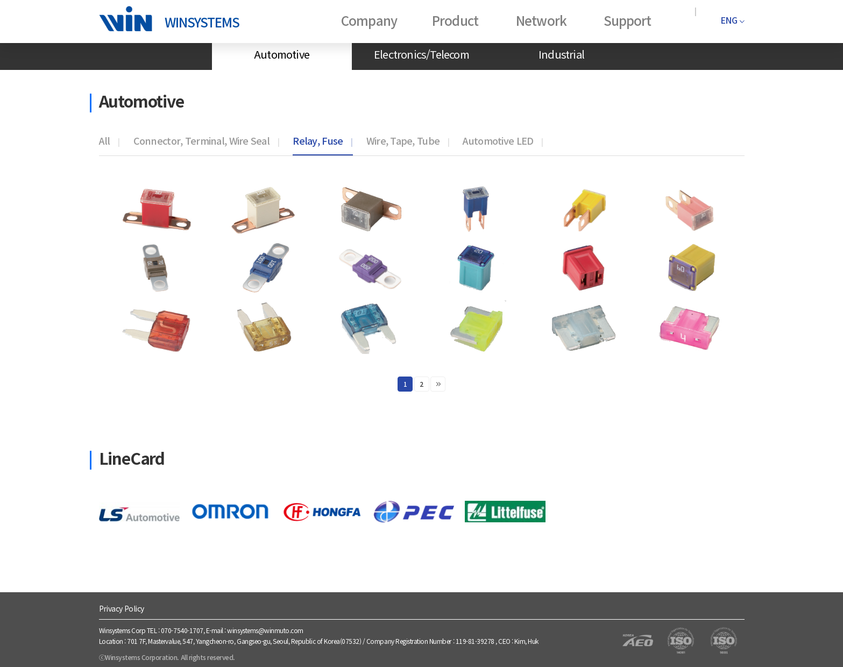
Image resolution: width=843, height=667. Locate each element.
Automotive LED (498, 140)
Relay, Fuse (318, 140)
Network (541, 20)
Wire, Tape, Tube (403, 140)
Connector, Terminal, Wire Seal (201, 140)
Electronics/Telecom (421, 54)
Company (368, 20)
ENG (732, 19)
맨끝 (437, 384)
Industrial (561, 54)
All (104, 140)
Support (627, 20)
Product (455, 20)
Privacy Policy (121, 608)
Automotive (281, 54)
